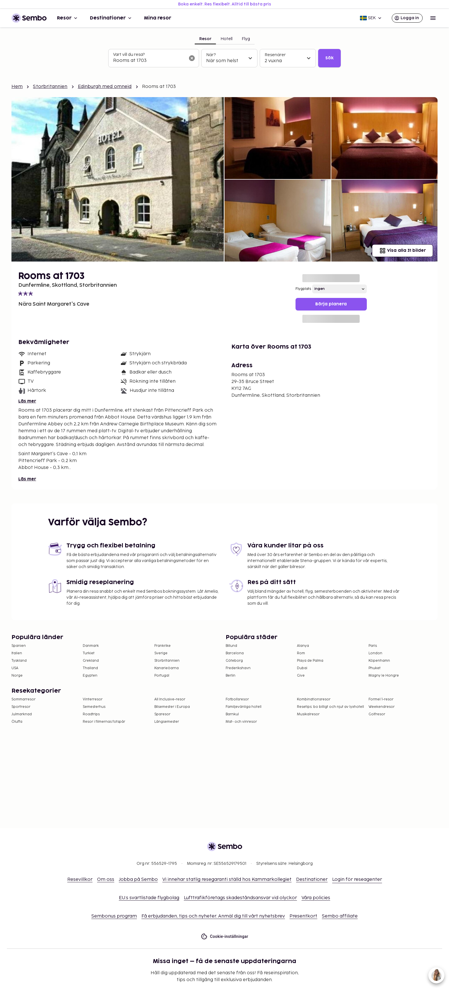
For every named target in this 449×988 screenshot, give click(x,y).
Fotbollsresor (237, 699)
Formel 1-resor (381, 699)
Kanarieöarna (166, 668)
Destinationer (111, 18)
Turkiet (88, 653)
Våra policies (316, 898)
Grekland (91, 661)
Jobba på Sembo (138, 879)
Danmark (91, 646)
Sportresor (20, 707)
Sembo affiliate (340, 916)
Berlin (230, 675)
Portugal (161, 675)
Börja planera (331, 304)
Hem (17, 86)
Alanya (303, 646)
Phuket (375, 668)
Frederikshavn (238, 668)
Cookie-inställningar (224, 936)
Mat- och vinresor (241, 722)
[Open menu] (433, 18)
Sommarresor (23, 699)
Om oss (105, 879)
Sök (329, 58)
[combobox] (149, 61)
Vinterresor (93, 699)
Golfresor (377, 714)
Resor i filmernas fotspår (104, 722)
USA (14, 668)
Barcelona (235, 653)
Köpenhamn (379, 661)
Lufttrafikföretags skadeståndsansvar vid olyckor (240, 898)
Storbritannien (50, 86)
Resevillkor (79, 879)
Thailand (90, 668)
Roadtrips (91, 714)
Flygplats (303, 289)
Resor (67, 18)
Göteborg (234, 661)
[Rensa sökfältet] (191, 58)
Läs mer (27, 401)
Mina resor (157, 18)
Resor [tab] (205, 38)
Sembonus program (114, 916)
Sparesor (162, 714)
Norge (17, 675)
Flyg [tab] (246, 38)
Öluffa (16, 722)
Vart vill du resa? (129, 54)
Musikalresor (308, 714)
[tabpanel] (224, 58)
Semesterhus (94, 707)
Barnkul (232, 714)
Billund (231, 646)
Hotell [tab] (226, 38)
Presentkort (303, 916)
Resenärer (275, 54)
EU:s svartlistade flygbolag (149, 898)
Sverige (161, 653)
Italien (16, 653)
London (375, 653)
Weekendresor (382, 707)
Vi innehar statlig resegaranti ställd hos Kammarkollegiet (227, 879)
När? (211, 54)
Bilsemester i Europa (172, 707)
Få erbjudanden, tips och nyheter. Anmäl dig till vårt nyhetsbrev (213, 916)
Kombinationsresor (313, 699)
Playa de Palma (310, 661)
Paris (373, 646)
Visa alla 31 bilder (402, 250)
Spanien (18, 646)
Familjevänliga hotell (243, 707)
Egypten (90, 675)
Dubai (302, 668)
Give (301, 675)
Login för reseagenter (357, 879)
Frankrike (162, 646)
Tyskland (19, 661)
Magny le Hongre (384, 675)
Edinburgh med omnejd (105, 86)
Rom (301, 653)
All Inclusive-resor (169, 699)
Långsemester (166, 722)
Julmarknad (21, 714)
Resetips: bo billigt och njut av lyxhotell (330, 707)
